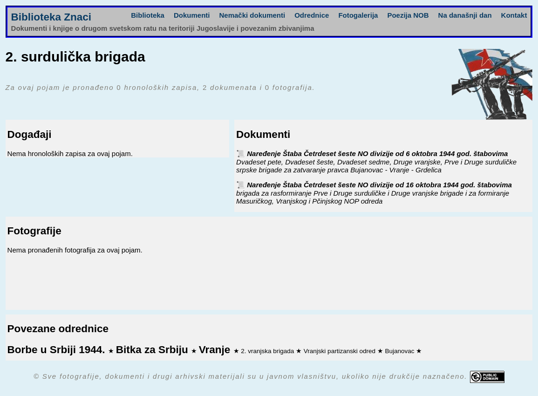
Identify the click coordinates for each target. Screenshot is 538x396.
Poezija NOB (408, 15)
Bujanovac (400, 351)
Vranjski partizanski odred (340, 351)
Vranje (216, 349)
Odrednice (311, 15)
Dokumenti (192, 15)
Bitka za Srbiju (153, 349)
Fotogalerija (358, 15)
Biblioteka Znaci (51, 17)
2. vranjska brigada (268, 351)
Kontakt (514, 15)
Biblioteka (147, 15)
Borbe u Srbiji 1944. (57, 349)
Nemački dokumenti (252, 15)
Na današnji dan (465, 15)
